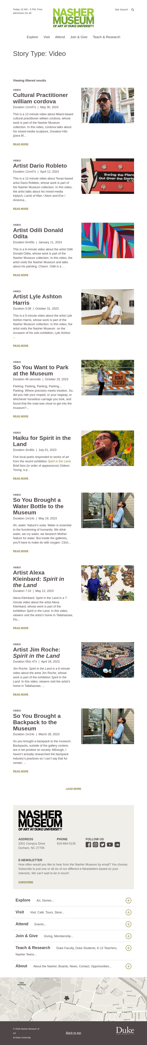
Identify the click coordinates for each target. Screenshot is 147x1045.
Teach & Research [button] (106, 37)
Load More (73, 788)
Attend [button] (60, 37)
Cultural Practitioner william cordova (40, 98)
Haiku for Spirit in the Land (42, 441)
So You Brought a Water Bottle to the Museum (38, 506)
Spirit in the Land (59, 461)
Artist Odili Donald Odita (38, 233)
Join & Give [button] (78, 37)
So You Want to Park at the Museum (41, 370)
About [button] (73, 966)
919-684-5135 (66, 843)
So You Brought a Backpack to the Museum (37, 722)
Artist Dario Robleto (40, 165)
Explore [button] (32, 37)
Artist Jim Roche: (36, 652)
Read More (21, 144)
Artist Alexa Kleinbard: (38, 578)
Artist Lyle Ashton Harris (37, 299)
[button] (124, 9)
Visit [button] (47, 37)
